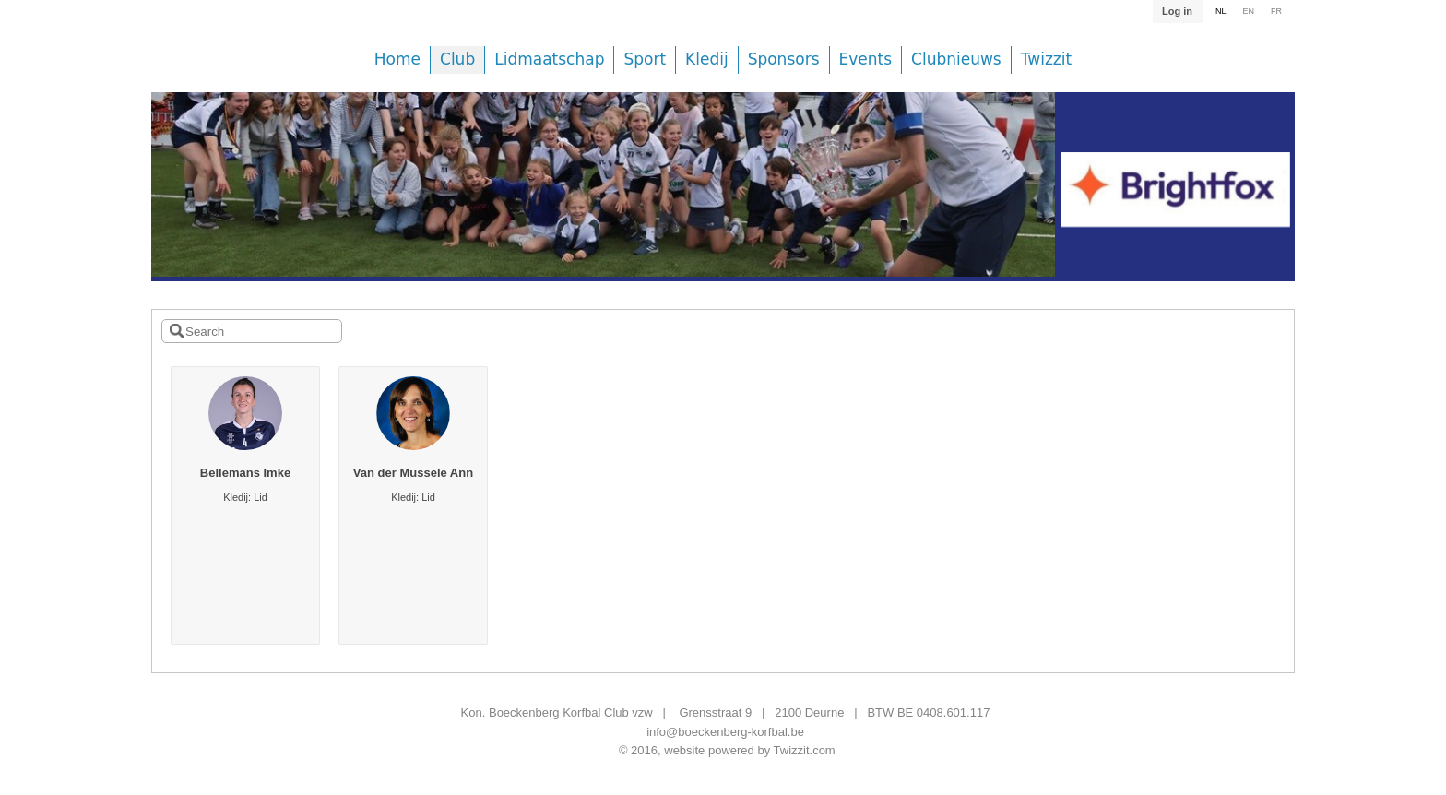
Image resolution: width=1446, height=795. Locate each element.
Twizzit (1046, 59)
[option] (603, 198)
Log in (1177, 11)
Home (397, 59)
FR (1276, 11)
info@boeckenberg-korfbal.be (725, 732)
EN (1248, 11)
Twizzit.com (805, 750)
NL (1221, 11)
